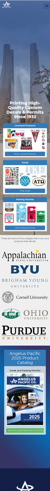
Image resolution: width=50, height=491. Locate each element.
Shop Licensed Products (25, 154)
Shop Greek (25, 191)
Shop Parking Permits (25, 228)
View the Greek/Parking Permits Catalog (26, 430)
